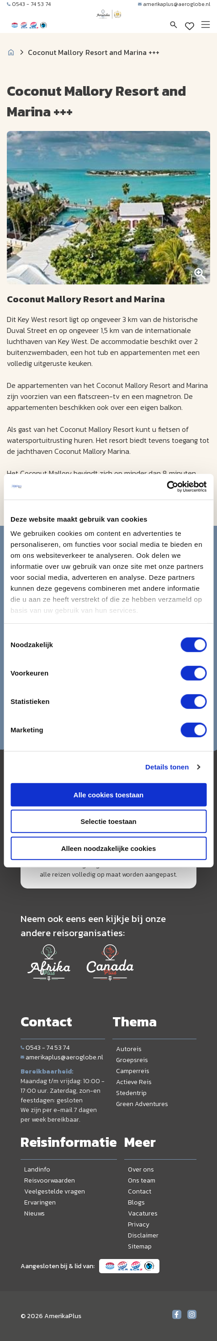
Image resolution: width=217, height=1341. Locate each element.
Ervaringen (40, 1202)
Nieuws (34, 1213)
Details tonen (167, 767)
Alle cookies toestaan (108, 794)
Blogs (136, 1202)
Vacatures (143, 1213)
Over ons (141, 1169)
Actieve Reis (134, 1082)
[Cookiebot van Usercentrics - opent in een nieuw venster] (166, 487)
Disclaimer (143, 1235)
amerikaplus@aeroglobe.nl (174, 4)
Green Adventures (142, 1104)
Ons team (141, 1180)
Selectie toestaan (108, 821)
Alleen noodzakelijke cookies (108, 848)
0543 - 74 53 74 (29, 4)
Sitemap (140, 1246)
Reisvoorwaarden (49, 1180)
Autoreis (129, 1049)
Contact (139, 1191)
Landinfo (37, 1169)
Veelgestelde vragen (54, 1191)
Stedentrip (131, 1093)
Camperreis (132, 1071)
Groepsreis (132, 1060)
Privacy (138, 1224)
